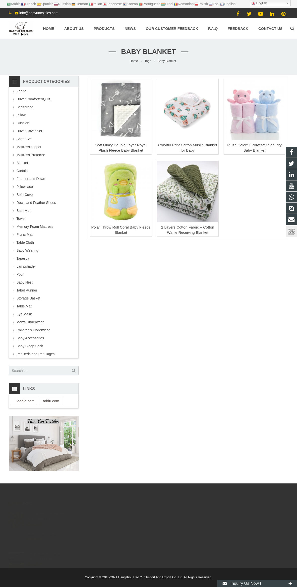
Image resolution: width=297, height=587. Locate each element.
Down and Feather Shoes (36, 203)
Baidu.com (50, 401)
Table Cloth (25, 242)
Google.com (24, 401)
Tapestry (23, 258)
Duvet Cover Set (29, 131)
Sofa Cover (25, 195)
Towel (20, 219)
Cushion (22, 123)
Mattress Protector (30, 155)
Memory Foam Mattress (34, 227)
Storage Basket (28, 298)
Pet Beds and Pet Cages (35, 354)
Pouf (20, 274)
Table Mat (24, 306)
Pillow (21, 115)
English (259, 3)
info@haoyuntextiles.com (39, 13)
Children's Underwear (33, 330)
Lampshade (25, 266)
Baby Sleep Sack (29, 346)
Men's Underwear (30, 322)
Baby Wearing (27, 250)
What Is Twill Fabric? (42, 530)
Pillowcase (24, 187)
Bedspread (24, 107)
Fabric (21, 91)
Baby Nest (24, 282)
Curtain (22, 171)
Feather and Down (30, 179)
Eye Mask (24, 314)
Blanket (22, 163)
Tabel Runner (26, 290)
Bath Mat (23, 211)
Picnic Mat (24, 234)
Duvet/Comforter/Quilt (33, 99)
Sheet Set (24, 139)
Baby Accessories (30, 338)
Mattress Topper (28, 147)
